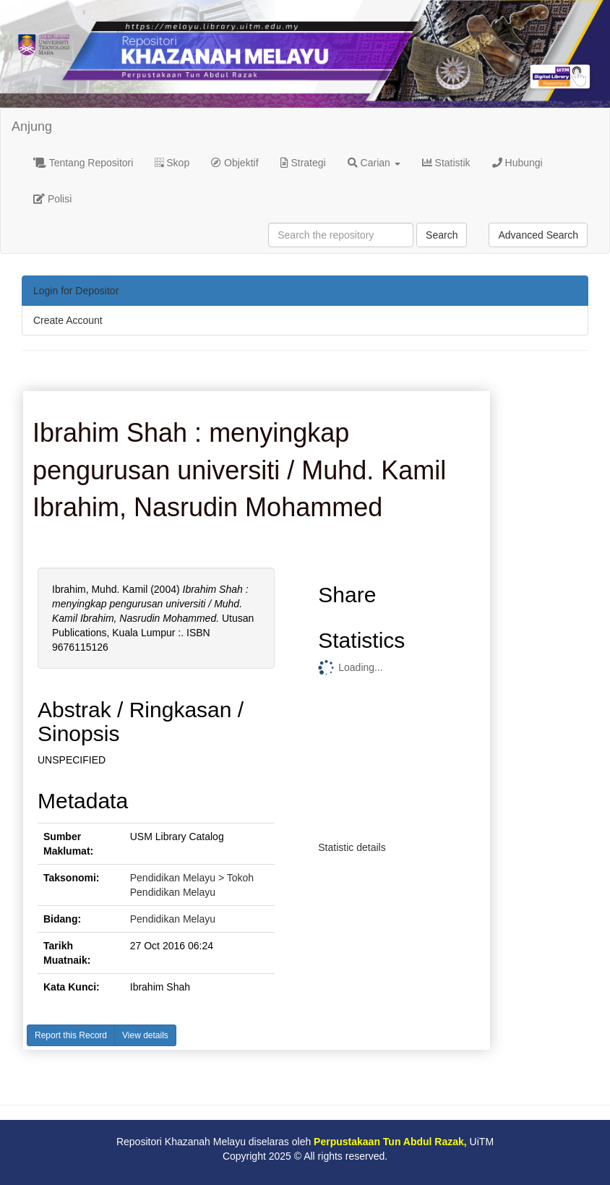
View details (145, 1035)
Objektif (234, 162)
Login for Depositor (76, 290)
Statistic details (351, 847)
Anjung (32, 126)
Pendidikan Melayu (172, 919)
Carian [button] (374, 162)
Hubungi (517, 162)
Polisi (52, 199)
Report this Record (71, 1035)
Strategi (303, 162)
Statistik (446, 162)
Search (442, 235)
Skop (172, 162)
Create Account (68, 320)
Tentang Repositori (83, 162)
